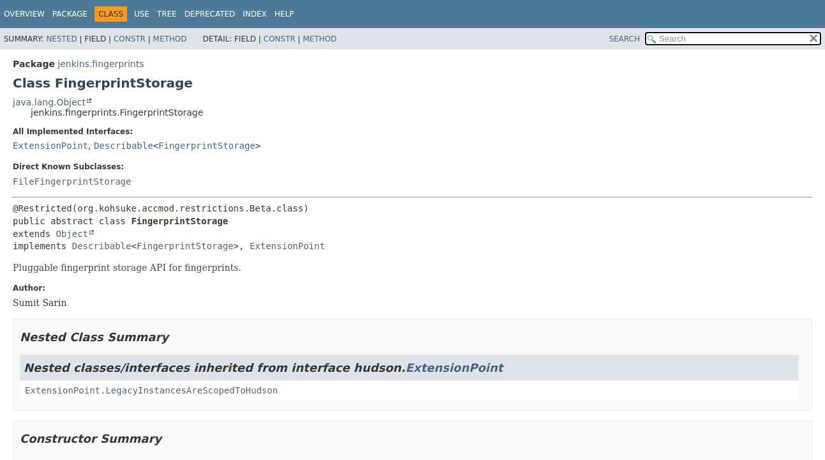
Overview (24, 14)
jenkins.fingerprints (100, 64)
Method (170, 38)
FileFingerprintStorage (72, 181)
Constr (130, 38)
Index (255, 14)
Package (69, 14)
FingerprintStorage (206, 146)
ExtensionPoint (50, 146)
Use (141, 14)
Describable (123, 146)
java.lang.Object (49, 102)
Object (72, 234)
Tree (167, 14)
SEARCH (624, 38)
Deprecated (210, 14)
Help (284, 14)
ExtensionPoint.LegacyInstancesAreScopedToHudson (151, 390)
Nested (61, 38)
